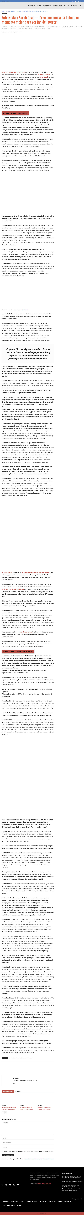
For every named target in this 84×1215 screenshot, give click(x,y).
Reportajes (12, 11)
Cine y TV (66, 5)
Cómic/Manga (47, 5)
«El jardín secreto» (24, 309)
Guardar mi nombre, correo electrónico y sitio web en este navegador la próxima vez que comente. (28, 1151)
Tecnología (74, 5)
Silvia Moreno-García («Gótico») (13, 589)
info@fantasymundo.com (44, 1183)
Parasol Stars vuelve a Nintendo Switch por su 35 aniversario (72, 1182)
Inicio (3, 11)
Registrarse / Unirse (6, 1)
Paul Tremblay (7, 572)
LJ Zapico (6, 32)
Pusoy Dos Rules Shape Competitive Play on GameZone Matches (71, 1189)
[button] (80, 5)
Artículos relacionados (8, 1091)
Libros (39, 5)
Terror (24, 1058)
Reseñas (4, 1105)
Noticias (40, 1105)
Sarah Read (44, 77)
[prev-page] (3, 1112)
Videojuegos (31, 5)
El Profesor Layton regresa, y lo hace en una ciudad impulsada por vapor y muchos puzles (71, 1177)
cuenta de (25, 632)
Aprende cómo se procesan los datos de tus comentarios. (39, 1159)
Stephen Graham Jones (30, 572)
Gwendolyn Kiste (44, 572)
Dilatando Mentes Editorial (15, 1058)
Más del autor (18, 1091)
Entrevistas (29, 1058)
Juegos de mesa (57, 5)
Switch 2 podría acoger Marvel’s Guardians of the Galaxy (70, 1185)
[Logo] (9, 5)
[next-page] (5, 1112)
